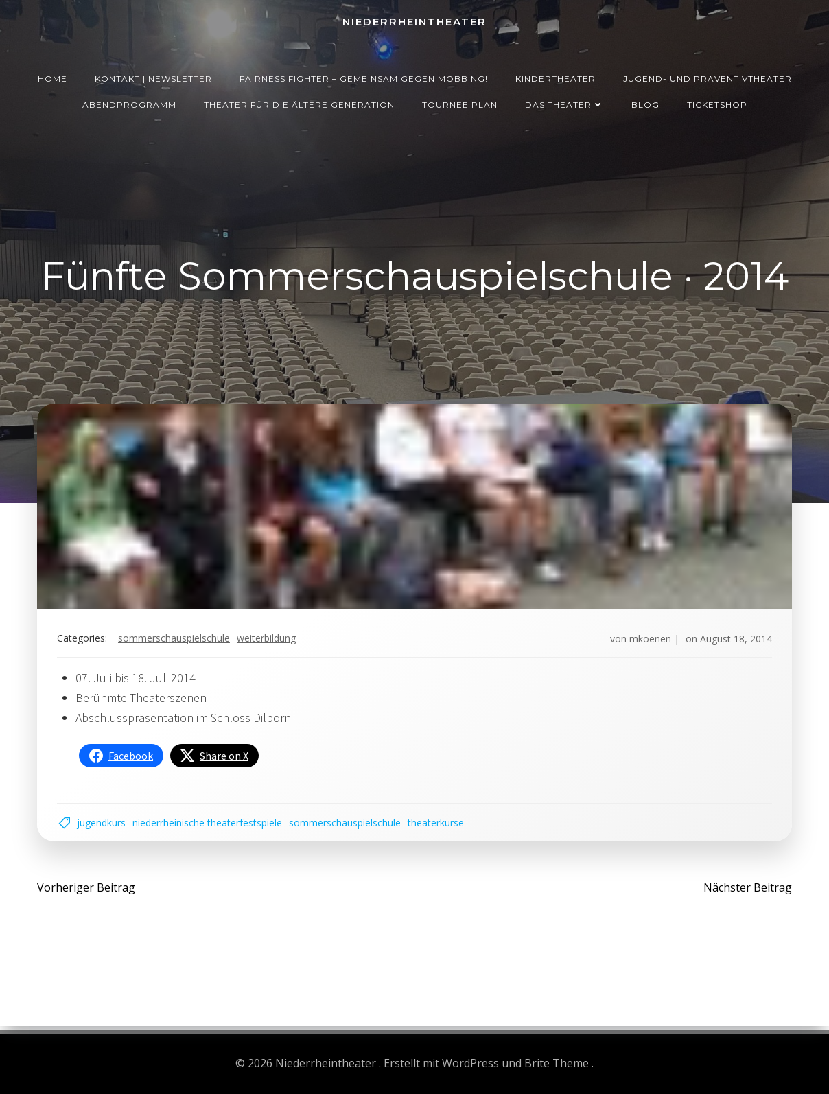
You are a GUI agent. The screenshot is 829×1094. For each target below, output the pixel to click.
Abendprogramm (129, 102)
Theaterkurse (437, 825)
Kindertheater (555, 76)
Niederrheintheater (414, 20)
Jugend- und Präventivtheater (707, 76)
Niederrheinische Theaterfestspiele (208, 825)
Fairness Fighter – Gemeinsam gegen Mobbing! (364, 76)
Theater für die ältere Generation (299, 102)
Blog (645, 102)
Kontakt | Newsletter (153, 76)
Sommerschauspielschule (175, 640)
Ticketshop (717, 102)
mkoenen (649, 640)
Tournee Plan (460, 102)
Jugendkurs (102, 825)
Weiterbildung (267, 640)
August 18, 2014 (735, 640)
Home (52, 76)
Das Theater (564, 102)
